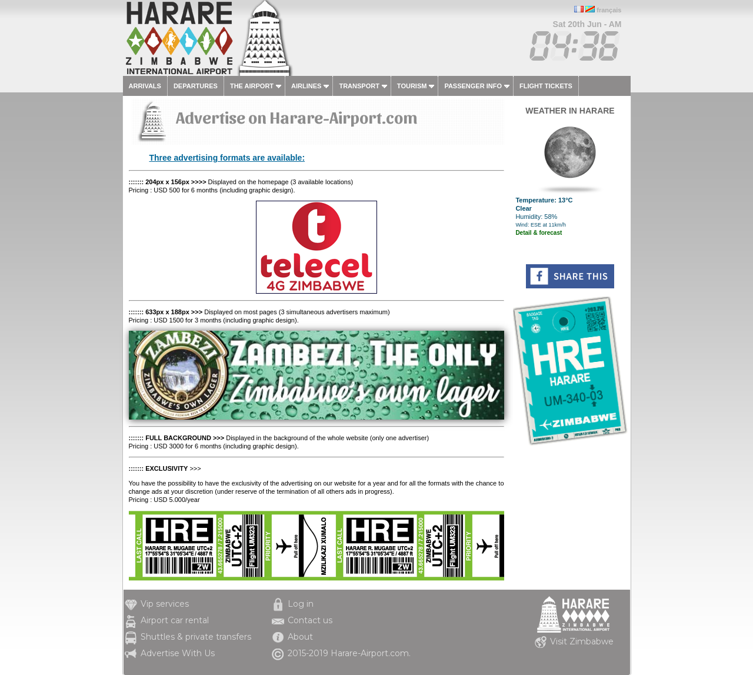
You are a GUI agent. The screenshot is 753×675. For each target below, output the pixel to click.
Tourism (412, 85)
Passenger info (473, 85)
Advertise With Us (178, 653)
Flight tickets (545, 85)
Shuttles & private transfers (196, 636)
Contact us (310, 620)
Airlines (306, 85)
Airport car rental (175, 620)
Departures (196, 85)
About (300, 636)
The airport (252, 85)
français (609, 10)
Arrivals (145, 85)
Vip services (165, 603)
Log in (301, 603)
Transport (359, 85)
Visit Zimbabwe (582, 641)
